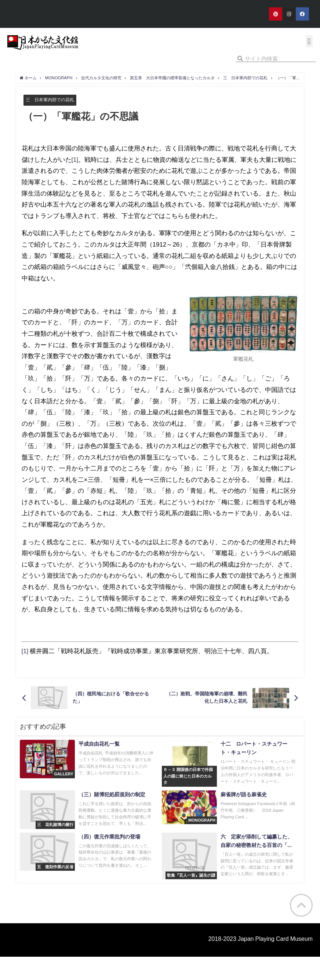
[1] (75, 159)
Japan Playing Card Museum (275, 939)
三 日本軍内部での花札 (52, 99)
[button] (309, 41)
